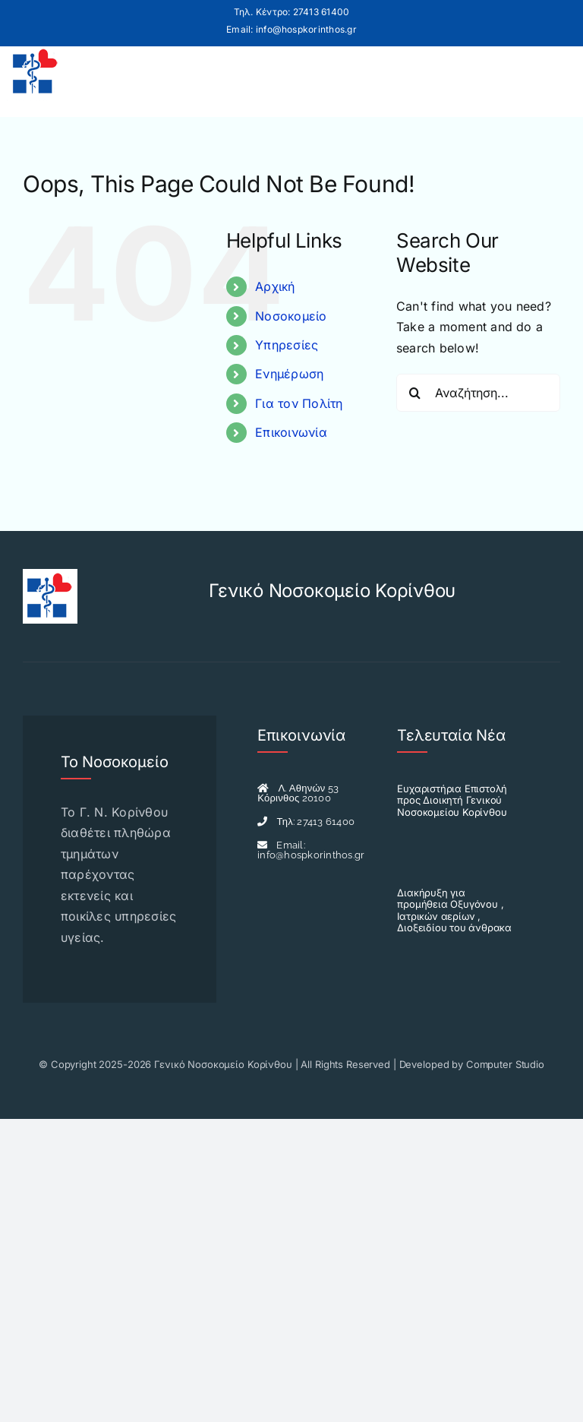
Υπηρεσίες (286, 344)
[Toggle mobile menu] (555, 72)
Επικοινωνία (291, 432)
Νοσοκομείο (290, 316)
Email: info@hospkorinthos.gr (291, 29)
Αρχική (275, 286)
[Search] (415, 393)
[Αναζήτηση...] (478, 393)
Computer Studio (505, 1064)
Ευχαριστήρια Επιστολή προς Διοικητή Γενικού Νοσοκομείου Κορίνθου (452, 800)
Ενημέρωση (289, 373)
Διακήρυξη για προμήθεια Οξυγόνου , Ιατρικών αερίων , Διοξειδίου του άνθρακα (454, 910)
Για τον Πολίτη (298, 403)
